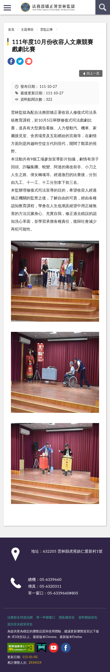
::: (4, 4)
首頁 (11, 29)
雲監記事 (46, 29)
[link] (11, 62)
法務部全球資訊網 (20, 617)
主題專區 (27, 29)
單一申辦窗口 (45, 617)
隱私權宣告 (67, 617)
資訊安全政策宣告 (20, 624)
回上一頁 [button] (93, 73)
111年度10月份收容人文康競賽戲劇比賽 (52, 45)
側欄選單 (7, 7)
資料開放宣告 (87, 617)
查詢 (102, 7)
